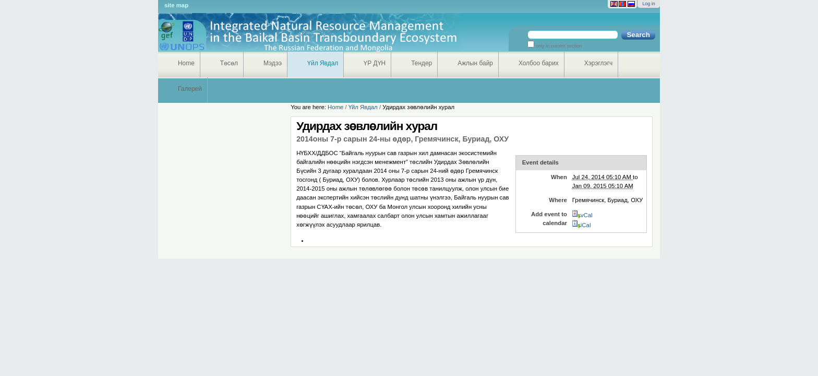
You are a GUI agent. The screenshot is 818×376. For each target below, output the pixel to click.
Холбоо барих (539, 63)
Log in (648, 3)
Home (186, 63)
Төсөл (229, 63)
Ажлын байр (475, 63)
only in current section (558, 46)
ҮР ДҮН (375, 63)
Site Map (176, 5)
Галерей (190, 88)
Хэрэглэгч (598, 63)
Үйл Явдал (322, 63)
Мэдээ (272, 63)
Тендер (421, 63)
